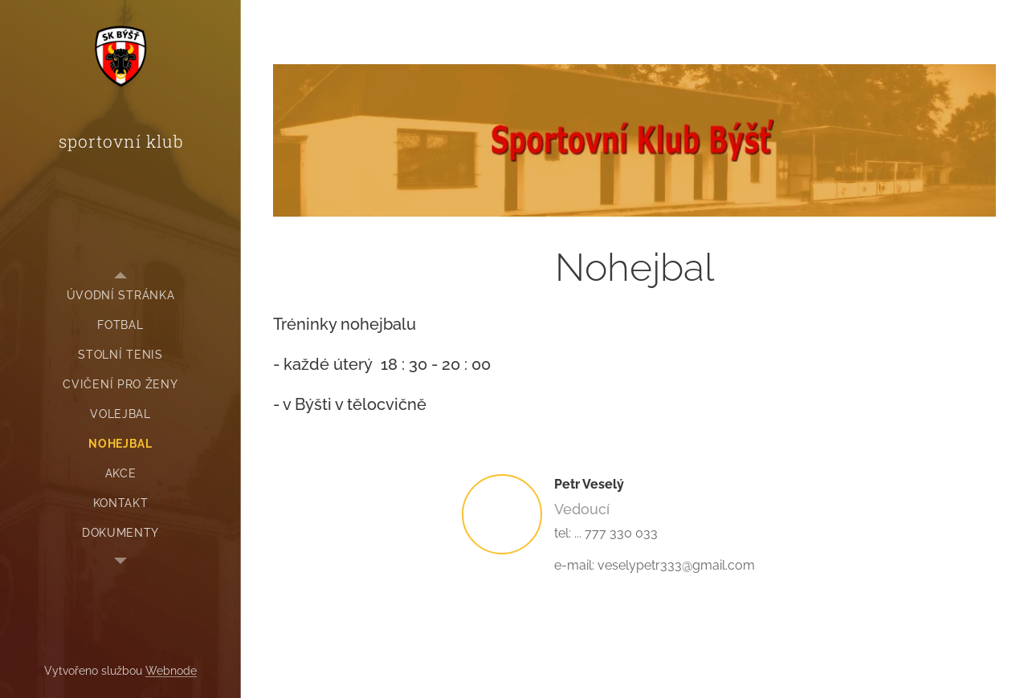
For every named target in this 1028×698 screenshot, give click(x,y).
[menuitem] (120, 295)
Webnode (171, 670)
